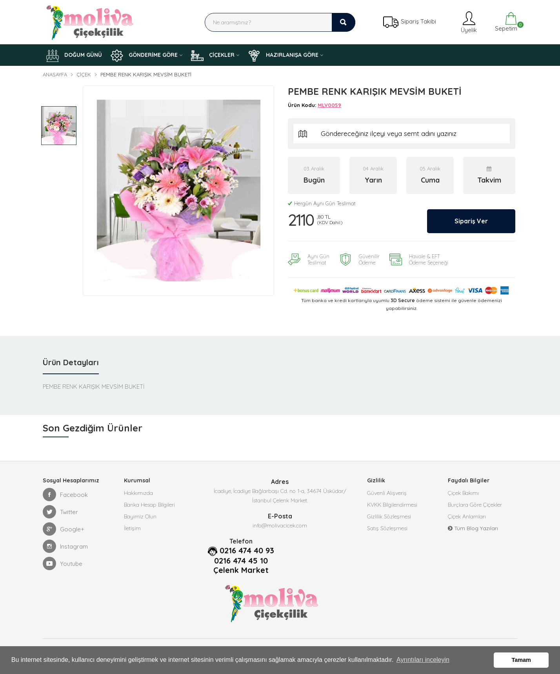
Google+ (63, 529)
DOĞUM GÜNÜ (74, 55)
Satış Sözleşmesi (387, 528)
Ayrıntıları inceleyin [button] (422, 659)
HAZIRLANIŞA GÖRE (283, 55)
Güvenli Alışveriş (387, 492)
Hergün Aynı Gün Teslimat (322, 203)
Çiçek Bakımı (463, 492)
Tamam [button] (521, 660)
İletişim (132, 528)
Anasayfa (55, 74)
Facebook (65, 494)
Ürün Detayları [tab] (71, 362)
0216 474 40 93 (247, 550)
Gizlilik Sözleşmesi (389, 516)
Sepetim (505, 22)
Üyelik (468, 22)
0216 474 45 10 (241, 560)
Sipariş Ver (471, 221)
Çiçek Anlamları (467, 516)
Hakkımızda (138, 492)
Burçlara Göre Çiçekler (475, 504)
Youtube (62, 563)
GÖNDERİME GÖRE (144, 55)
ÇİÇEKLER (213, 55)
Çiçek (83, 74)
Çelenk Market (241, 570)
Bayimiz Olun (140, 516)
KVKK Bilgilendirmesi (392, 504)
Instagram (65, 546)
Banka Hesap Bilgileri (149, 504)
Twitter (60, 511)
